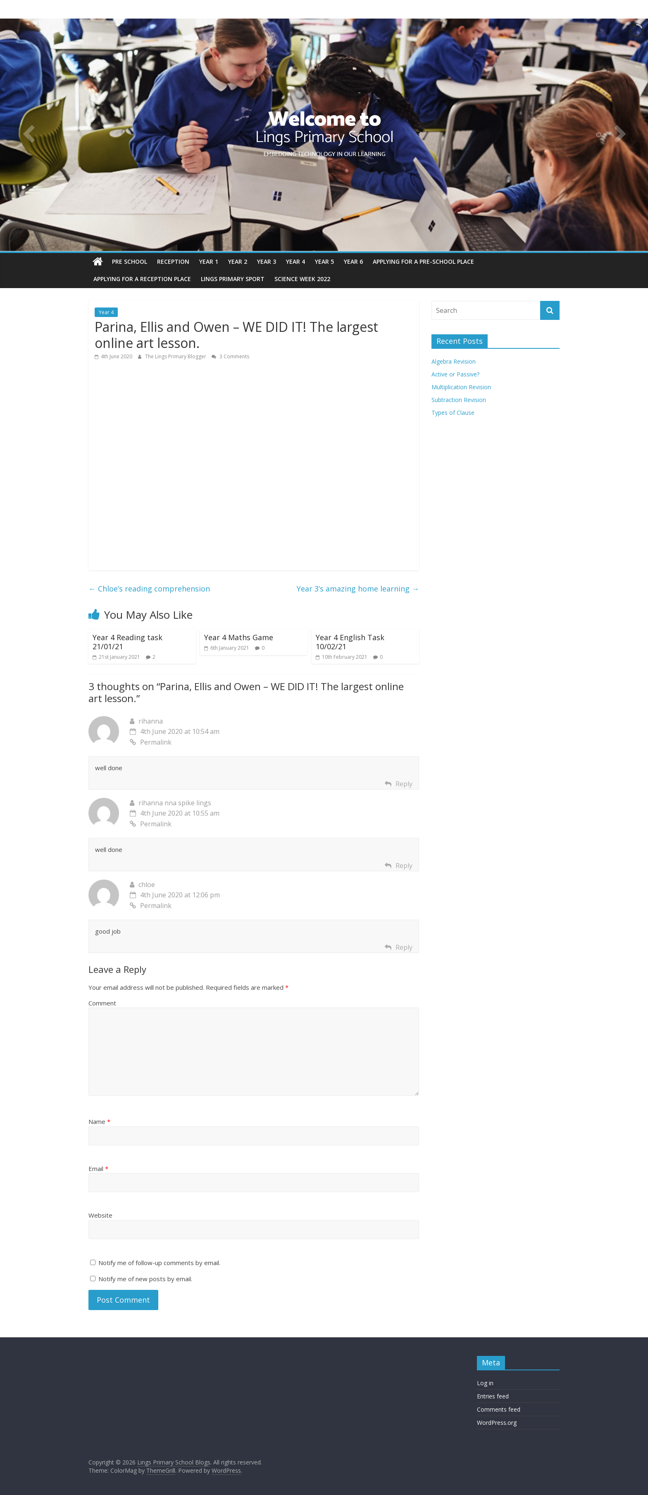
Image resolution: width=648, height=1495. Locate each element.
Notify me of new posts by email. (145, 1279)
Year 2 (237, 261)
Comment (102, 1003)
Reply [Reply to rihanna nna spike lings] (403, 865)
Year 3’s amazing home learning (358, 589)
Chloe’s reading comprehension (149, 589)
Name (99, 1121)
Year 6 (353, 261)
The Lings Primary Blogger (176, 356)
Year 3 (266, 261)
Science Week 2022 (302, 279)
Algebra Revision (453, 361)
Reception (173, 261)
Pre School (129, 261)
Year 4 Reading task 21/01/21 (127, 641)
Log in (485, 1383)
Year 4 (295, 261)
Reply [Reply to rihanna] (403, 783)
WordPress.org (497, 1422)
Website (100, 1215)
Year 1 (208, 261)
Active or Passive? (455, 374)
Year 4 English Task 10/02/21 (350, 641)
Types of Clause (452, 412)
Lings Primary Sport (232, 279)
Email (98, 1168)
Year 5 (324, 261)
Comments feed (498, 1409)
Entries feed (493, 1396)
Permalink (151, 742)
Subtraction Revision (458, 400)
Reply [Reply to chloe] (403, 947)
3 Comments (230, 356)
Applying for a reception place (142, 279)
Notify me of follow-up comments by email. (159, 1262)
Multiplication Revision (461, 387)
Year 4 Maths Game (238, 637)
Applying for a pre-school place (423, 261)
